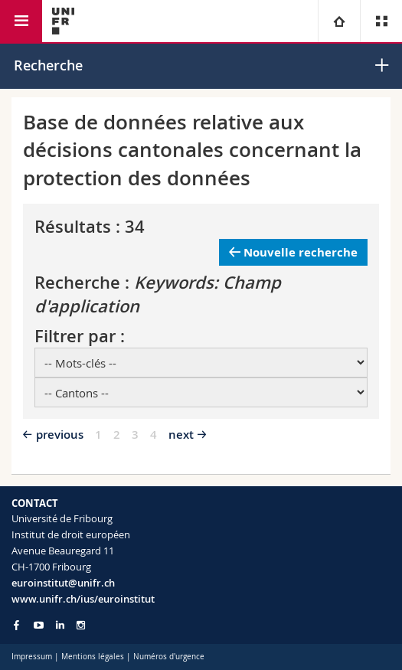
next (181, 435)
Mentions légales (92, 657)
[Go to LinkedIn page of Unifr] (60, 625)
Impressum (31, 657)
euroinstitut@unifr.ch (63, 583)
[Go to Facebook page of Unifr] (16, 625)
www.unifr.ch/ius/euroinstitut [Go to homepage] (83, 599)
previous (59, 435)
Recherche (48, 65)
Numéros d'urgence (168, 657)
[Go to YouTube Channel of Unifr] (39, 625)
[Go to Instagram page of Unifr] (81, 625)
